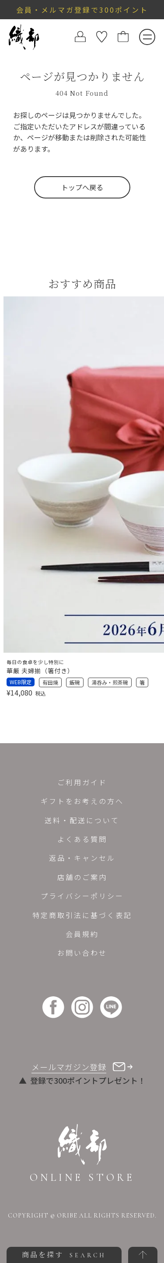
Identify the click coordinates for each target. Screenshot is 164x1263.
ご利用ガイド (82, 782)
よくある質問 (82, 839)
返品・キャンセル (82, 857)
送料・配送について (82, 820)
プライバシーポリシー (82, 896)
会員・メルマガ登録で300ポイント (82, 9)
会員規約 (82, 934)
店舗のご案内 (82, 877)
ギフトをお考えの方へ (82, 801)
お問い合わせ (82, 952)
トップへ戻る (82, 187)
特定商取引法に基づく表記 (82, 915)
